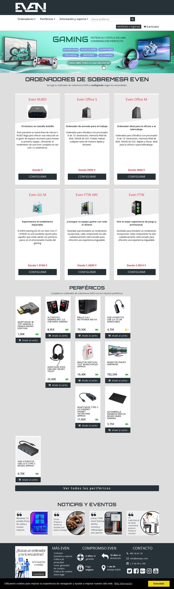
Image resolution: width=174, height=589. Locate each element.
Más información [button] (123, 583)
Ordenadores (27, 19)
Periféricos (47, 19)
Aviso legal (59, 574)
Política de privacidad (59, 561)
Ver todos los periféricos (87, 489)
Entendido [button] (158, 583)
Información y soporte (74, 19)
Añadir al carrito (28, 340)
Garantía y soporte (63, 556)
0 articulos (151, 26)
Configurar (37, 176)
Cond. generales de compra (62, 567)
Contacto (58, 553)
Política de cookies (63, 571)
